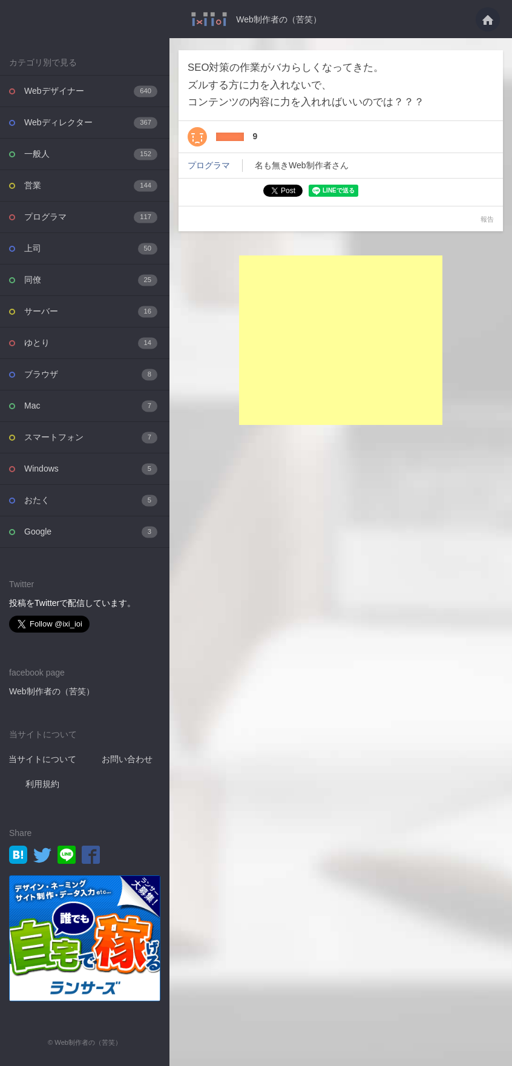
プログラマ (90, 217)
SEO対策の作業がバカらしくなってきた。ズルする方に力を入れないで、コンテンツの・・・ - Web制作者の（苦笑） (209, 19)
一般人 (90, 154)
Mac (90, 406)
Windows (90, 469)
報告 (487, 219)
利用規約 (42, 784)
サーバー (90, 311)
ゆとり (90, 343)
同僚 (90, 280)
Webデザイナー (90, 91)
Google (90, 532)
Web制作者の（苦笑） (278, 19)
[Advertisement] (340, 340)
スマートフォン (90, 437)
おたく (90, 500)
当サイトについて (42, 759)
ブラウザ (90, 374)
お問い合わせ (127, 759)
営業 (90, 185)
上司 (90, 248)
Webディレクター (90, 122)
